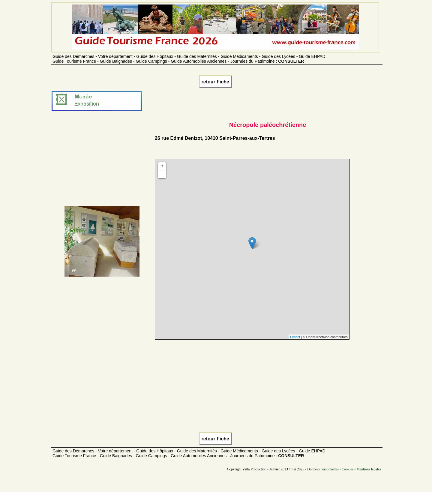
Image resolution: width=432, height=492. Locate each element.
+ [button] (162, 166)
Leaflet (295, 337)
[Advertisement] (102, 164)
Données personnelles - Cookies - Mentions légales (344, 469)
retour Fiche (215, 81)
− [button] (162, 174)
